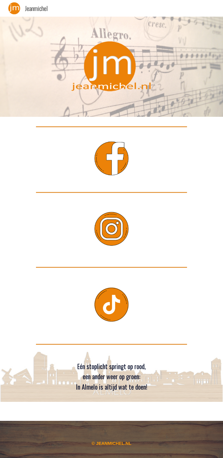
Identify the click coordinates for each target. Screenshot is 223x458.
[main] (111, 377)
